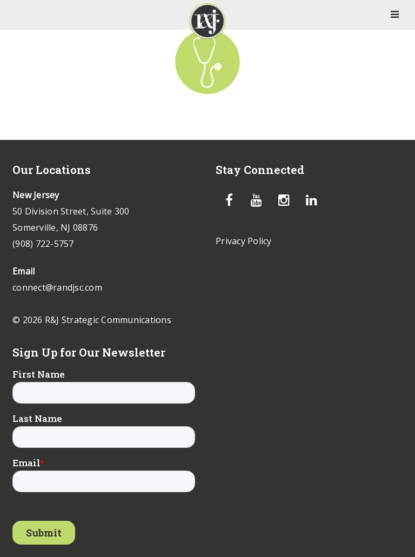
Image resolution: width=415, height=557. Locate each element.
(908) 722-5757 (43, 244)
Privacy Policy (244, 241)
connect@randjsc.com (57, 287)
